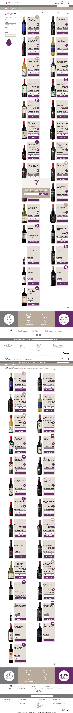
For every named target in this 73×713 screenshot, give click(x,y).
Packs (23, 5)
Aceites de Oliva (44, 5)
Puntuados (11, 5)
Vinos (6, 5)
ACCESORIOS (36, 5)
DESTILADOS (29, 5)
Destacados (18, 5)
